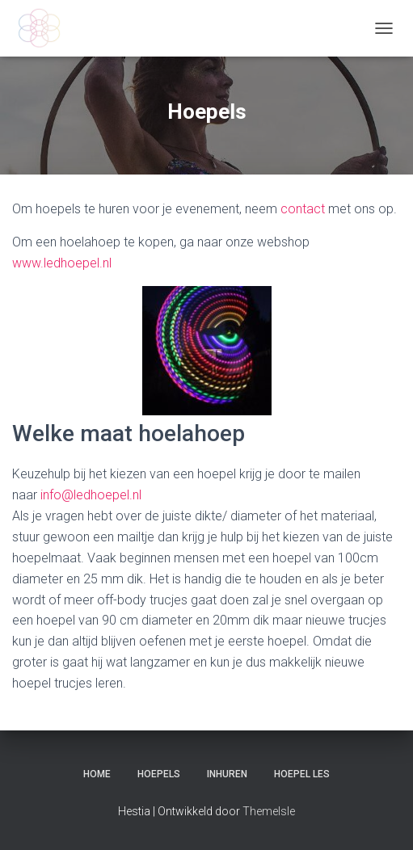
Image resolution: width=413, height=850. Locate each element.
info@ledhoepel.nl (90, 495)
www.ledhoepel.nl (62, 263)
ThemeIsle (268, 811)
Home (97, 774)
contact (302, 209)
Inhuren (227, 774)
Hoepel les (302, 774)
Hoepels (158, 774)
